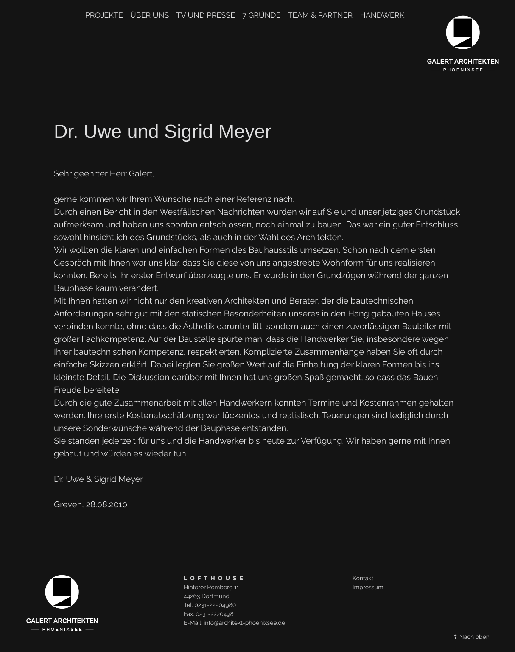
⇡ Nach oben (471, 637)
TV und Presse (205, 16)
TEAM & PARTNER (320, 16)
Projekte (104, 16)
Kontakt (363, 578)
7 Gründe (261, 16)
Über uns (149, 16)
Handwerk (382, 16)
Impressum (368, 587)
